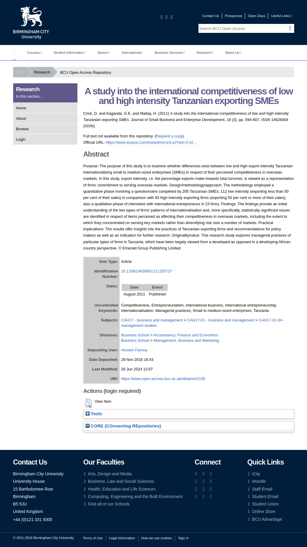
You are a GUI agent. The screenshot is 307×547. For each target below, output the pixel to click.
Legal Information (122, 538)
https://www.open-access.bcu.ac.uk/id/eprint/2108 (163, 378)
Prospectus (233, 16)
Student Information (69, 52)
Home (21, 108)
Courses (34, 52)
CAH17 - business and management (152, 320)
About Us (233, 52)
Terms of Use (93, 538)
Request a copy (169, 136)
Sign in (183, 538)
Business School (135, 335)
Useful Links (281, 16)
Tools (93, 413)
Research (205, 52)
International (132, 52)
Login (20, 139)
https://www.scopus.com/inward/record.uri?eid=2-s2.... (152, 142)
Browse (22, 129)
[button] (88, 403)
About (21, 118)
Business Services (170, 52)
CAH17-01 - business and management (220, 320)
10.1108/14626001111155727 (146, 271)
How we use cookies (156, 538)
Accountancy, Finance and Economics (186, 335)
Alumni (103, 52)
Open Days (256, 16)
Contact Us (210, 16)
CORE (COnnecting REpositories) (123, 426)
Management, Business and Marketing (186, 340)
